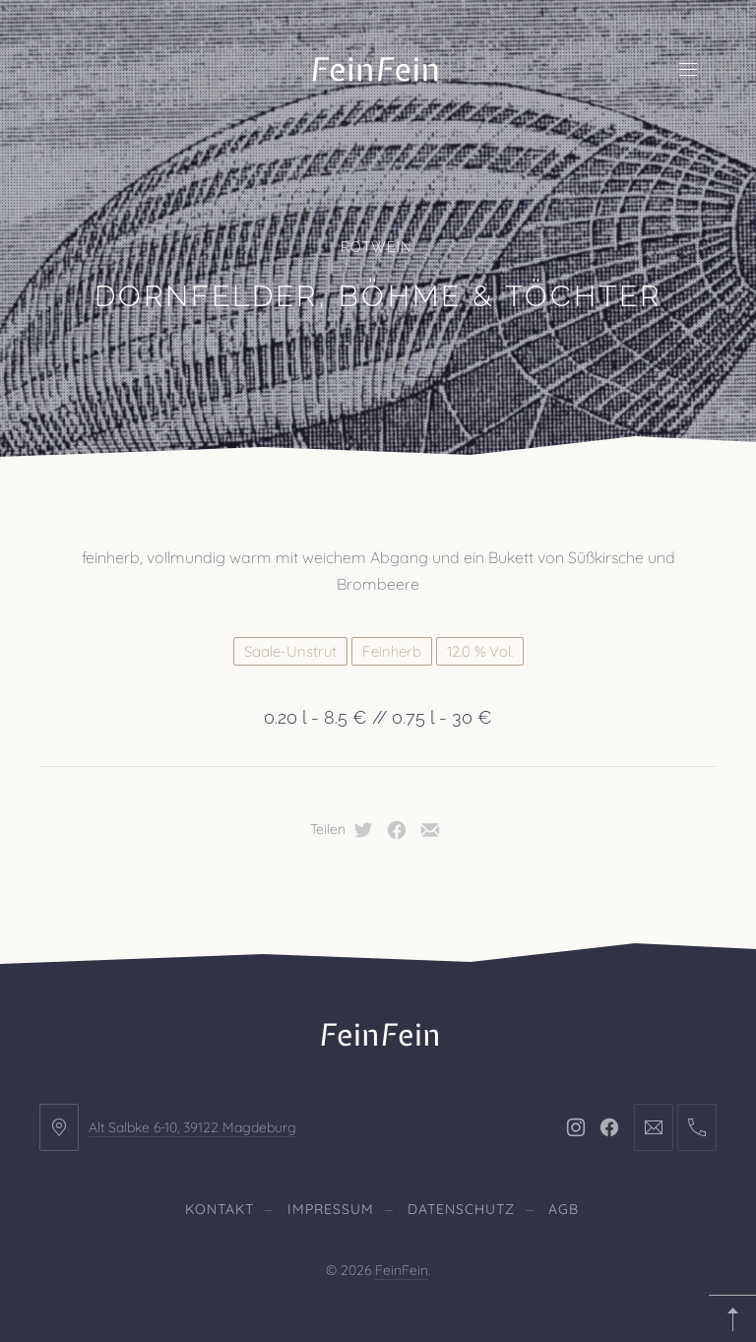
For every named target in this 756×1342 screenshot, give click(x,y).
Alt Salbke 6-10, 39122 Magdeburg (192, 1127)
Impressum (330, 1209)
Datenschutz (461, 1209)
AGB (563, 1209)
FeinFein (401, 1270)
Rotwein (376, 247)
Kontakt (219, 1209)
